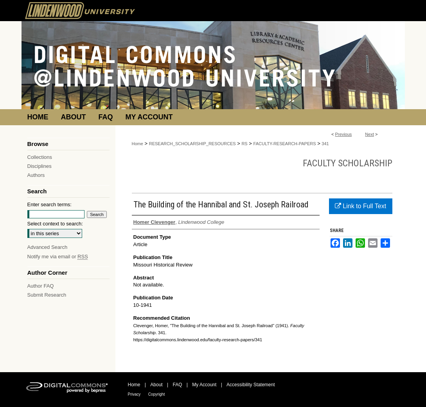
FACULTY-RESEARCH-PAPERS (284, 143)
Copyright (156, 394)
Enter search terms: (49, 204)
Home (137, 143)
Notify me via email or (57, 256)
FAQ (177, 384)
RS (244, 143)
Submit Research (47, 295)
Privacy (134, 394)
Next (369, 134)
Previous (343, 134)
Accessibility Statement (250, 384)
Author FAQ (40, 286)
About (156, 384)
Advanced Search (47, 247)
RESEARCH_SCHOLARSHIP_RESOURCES (192, 143)
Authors (36, 175)
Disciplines (39, 166)
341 (325, 143)
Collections (39, 157)
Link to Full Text (360, 206)
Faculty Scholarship (347, 163)
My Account (204, 384)
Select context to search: (55, 224)
